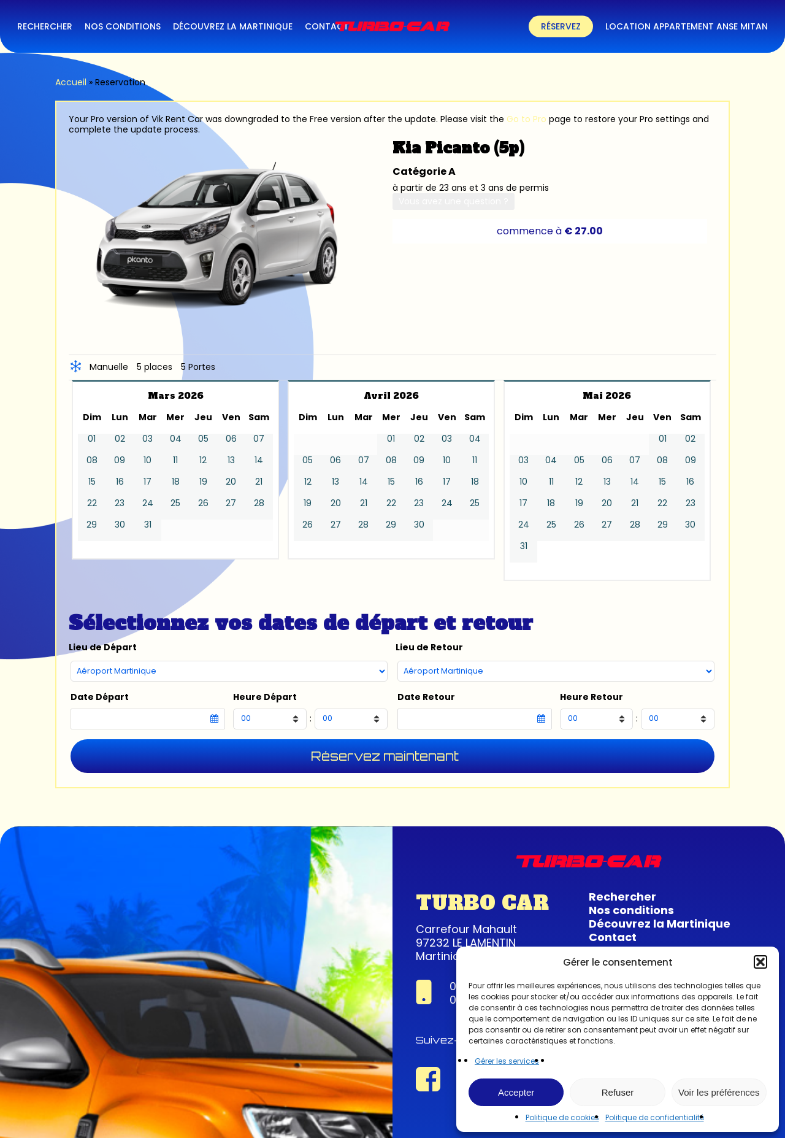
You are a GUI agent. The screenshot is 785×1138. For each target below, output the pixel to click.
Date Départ (100, 697)
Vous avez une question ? (453, 201)
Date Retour (426, 697)
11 (175, 460)
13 (231, 460)
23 (119, 503)
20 (231, 482)
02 (120, 439)
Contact (613, 937)
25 (175, 503)
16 (120, 482)
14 (259, 460)
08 (92, 460)
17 (147, 482)
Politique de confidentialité (654, 1117)
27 (231, 503)
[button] (760, 962)
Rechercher (622, 896)
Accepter (516, 1092)
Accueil (70, 82)
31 (147, 525)
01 (92, 439)
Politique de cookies (562, 1117)
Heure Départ (265, 697)
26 (203, 503)
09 (119, 460)
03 (147, 439)
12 (203, 460)
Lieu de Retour (429, 647)
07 (258, 439)
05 (203, 439)
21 (258, 482)
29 (91, 525)
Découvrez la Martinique (659, 923)
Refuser (618, 1092)
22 (92, 503)
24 (147, 503)
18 (176, 482)
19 (203, 482)
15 (92, 482)
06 (231, 439)
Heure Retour (591, 697)
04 (176, 439)
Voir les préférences (719, 1092)
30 (120, 525)
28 (259, 503)
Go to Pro (526, 119)
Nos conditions (631, 910)
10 (147, 460)
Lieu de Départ (103, 647)
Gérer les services (507, 1061)
